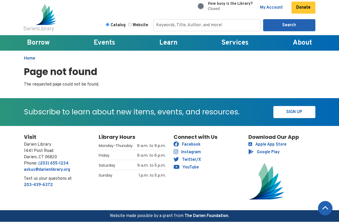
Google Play (264, 152)
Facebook (187, 144)
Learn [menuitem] (168, 43)
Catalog (118, 25)
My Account (271, 7)
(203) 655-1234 (53, 163)
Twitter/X (187, 159)
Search (289, 25)
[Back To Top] (325, 208)
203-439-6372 (38, 185)
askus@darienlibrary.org (47, 169)
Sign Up (294, 112)
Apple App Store (267, 144)
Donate (303, 7)
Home (29, 58)
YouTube (186, 167)
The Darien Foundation (206, 216)
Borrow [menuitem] (38, 43)
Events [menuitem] (104, 43)
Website (140, 25)
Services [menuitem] (235, 43)
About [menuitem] (302, 43)
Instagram (187, 152)
